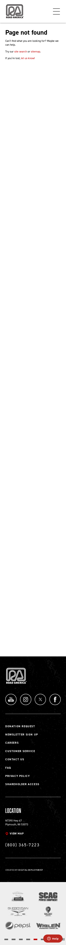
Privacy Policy (17, 776)
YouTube (11, 699)
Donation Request (20, 726)
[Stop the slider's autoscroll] (63, 939)
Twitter (40, 699)
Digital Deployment (30, 870)
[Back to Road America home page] (14, 9)
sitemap (35, 51)
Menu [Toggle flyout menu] (56, 11)
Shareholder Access (22, 784)
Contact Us (14, 759)
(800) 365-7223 (22, 845)
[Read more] (17, 896)
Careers (12, 743)
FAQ (8, 768)
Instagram (25, 699)
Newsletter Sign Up (21, 734)
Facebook (55, 699)
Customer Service (20, 751)
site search (20, 51)
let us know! (28, 58)
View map (17, 833)
